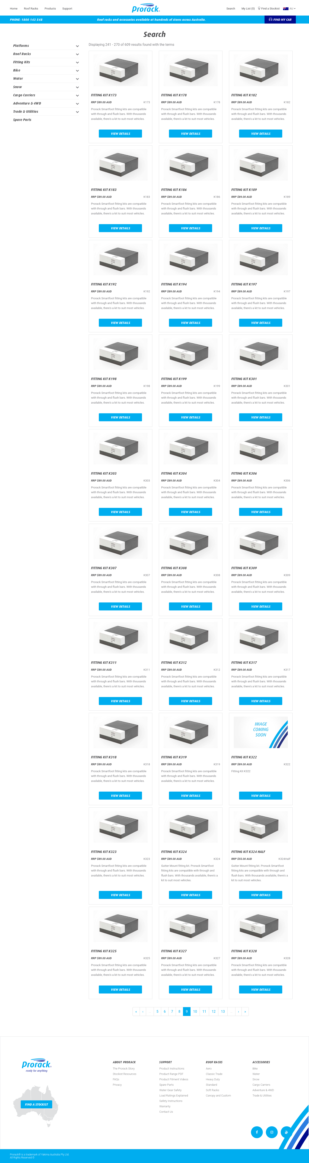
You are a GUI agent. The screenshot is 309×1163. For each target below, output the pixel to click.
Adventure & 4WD (27, 103)
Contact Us (166, 1111)
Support (67, 8)
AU (289, 8)
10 (195, 1011)
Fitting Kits (21, 62)
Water (18, 78)
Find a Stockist (270, 8)
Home (13, 8)
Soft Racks (212, 1090)
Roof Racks (31, 8)
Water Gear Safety (170, 1090)
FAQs (116, 1079)
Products (50, 8)
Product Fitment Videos (173, 1079)
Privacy (117, 1084)
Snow (17, 87)
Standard (211, 1084)
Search (230, 8)
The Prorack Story (124, 1068)
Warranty (164, 1106)
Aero (208, 1068)
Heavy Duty (213, 1079)
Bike (16, 70)
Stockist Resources (124, 1074)
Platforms (21, 46)
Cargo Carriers (24, 95)
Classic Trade (214, 1074)
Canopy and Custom (218, 1095)
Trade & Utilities (25, 111)
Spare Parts (22, 120)
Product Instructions (171, 1068)
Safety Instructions (170, 1101)
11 (204, 1011)
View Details (120, 133)
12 (214, 1011)
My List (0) (248, 8)
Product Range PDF (171, 1074)
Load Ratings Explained (173, 1095)
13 (223, 1011)
